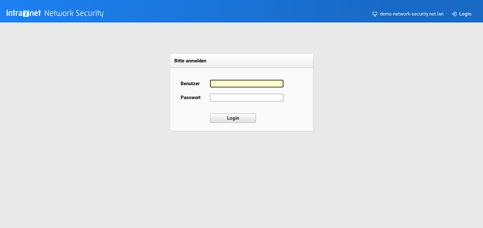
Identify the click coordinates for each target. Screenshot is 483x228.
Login (461, 14)
